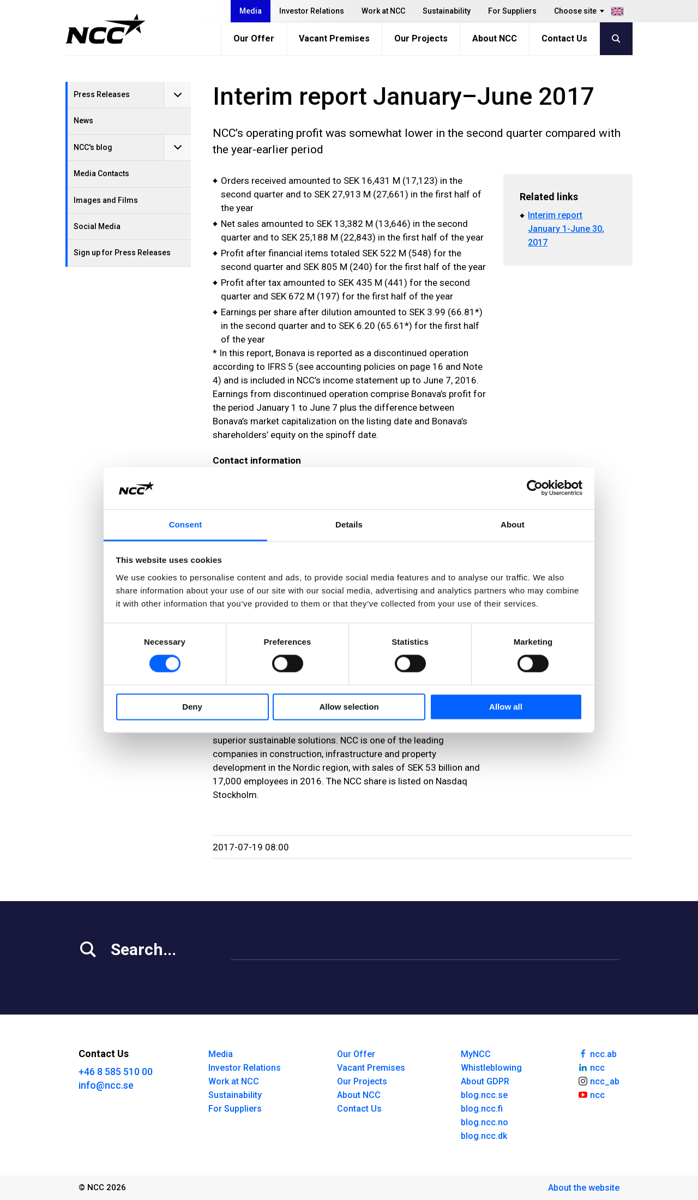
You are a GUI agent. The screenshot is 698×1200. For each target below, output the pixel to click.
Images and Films (106, 200)
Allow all (505, 706)
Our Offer (253, 38)
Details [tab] (349, 524)
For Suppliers (512, 11)
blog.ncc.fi (482, 1108)
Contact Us (564, 38)
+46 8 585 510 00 (116, 1071)
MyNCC (476, 1054)
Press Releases (102, 94)
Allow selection (348, 706)
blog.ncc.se (484, 1095)
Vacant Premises (334, 38)
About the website (583, 1188)
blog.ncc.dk (484, 1136)
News (83, 120)
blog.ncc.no (484, 1122)
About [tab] (513, 524)
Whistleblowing (491, 1068)
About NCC (494, 38)
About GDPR (485, 1081)
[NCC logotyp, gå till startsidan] (105, 29)
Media (250, 11)
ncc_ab (598, 1081)
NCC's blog (93, 147)
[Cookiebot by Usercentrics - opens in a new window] (534, 488)
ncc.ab (597, 1053)
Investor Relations (311, 11)
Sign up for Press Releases (122, 252)
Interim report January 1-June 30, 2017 (566, 229)
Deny (192, 706)
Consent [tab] (185, 524)
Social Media (97, 226)
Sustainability (447, 11)
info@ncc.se (106, 1085)
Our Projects (421, 38)
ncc (591, 1067)
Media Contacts (101, 173)
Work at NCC (383, 11)
